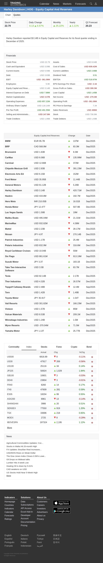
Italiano (24, 539)
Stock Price (11, 62)
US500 (10, 357)
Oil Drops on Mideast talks (18, 459)
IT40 (9, 389)
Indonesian (26, 546)
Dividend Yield (59, 75)
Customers (42, 501)
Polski (24, 542)
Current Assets (12, 71)
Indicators (9, 508)
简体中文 (57, 535)
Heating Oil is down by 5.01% (19, 466)
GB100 (10, 375)
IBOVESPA (12, 422)
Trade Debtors (59, 119)
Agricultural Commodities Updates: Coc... (24, 443)
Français (9, 546)
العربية (40, 546)
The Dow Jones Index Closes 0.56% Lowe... (26, 456)
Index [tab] (29, 347)
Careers (41, 505)
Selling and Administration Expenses (18, 114)
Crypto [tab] (74, 347)
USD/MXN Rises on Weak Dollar (21, 453)
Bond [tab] (89, 347)
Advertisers (42, 512)
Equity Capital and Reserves (18, 88)
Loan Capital (58, 92)
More (8, 475)
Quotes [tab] (16, 15)
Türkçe (40, 539)
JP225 (10, 371)
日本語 (56, 539)
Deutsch (25, 535)
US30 (9, 361)
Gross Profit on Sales (62, 88)
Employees (11, 84)
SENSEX (11, 408)
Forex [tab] (59, 347)
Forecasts (9, 515)
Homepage (10, 501)
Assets (56, 62)
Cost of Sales (59, 66)
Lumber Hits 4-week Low (17, 463)
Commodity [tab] (14, 347)
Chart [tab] (8, 15)
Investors (41, 508)
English (8, 535)
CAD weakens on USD (16, 469)
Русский (41, 535)
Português (9, 542)
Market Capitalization (15, 97)
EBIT (8, 79)
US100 (10, 366)
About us (41, 515)
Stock (55, 114)
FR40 (9, 385)
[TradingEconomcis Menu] (7, 3)
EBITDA (56, 79)
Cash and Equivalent (15, 66)
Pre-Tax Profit (12, 110)
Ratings (8, 519)
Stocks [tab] (44, 347)
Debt (8, 75)
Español (8, 539)
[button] (95, 4)
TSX (9, 413)
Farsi (39, 542)
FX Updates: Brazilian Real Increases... (24, 449)
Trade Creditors (13, 119)
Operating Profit (60, 101)
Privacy (40, 519)
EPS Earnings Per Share (64, 84)
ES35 (9, 394)
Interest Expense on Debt (17, 92)
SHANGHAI (12, 403)
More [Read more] (9, 428)
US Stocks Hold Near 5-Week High (22, 472)
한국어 (56, 542)
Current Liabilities (61, 71)
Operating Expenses (15, 101)
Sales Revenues (60, 110)
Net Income (58, 97)
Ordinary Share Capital (16, 105)
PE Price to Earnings (62, 105)
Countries (9, 505)
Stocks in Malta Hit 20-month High (21, 446)
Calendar (9, 512)
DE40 (9, 380)
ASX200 (11, 399)
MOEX (10, 418)
